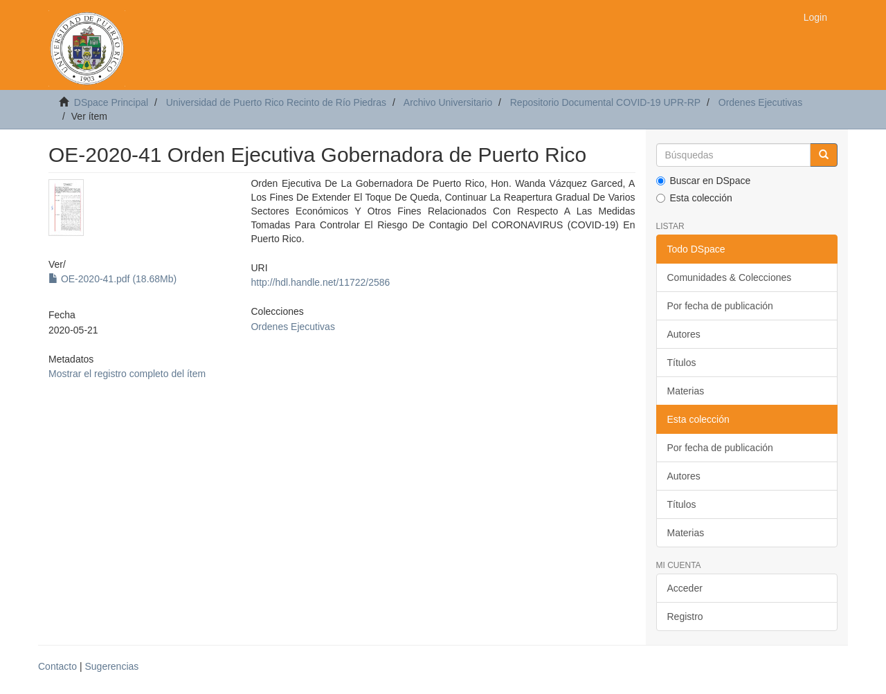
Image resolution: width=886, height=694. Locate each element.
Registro (685, 616)
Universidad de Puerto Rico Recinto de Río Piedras (276, 102)
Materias (686, 390)
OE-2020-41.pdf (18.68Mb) (112, 278)
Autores (683, 334)
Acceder (685, 588)
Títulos (681, 362)
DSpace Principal (111, 102)
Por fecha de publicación (720, 305)
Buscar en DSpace (703, 180)
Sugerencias (111, 666)
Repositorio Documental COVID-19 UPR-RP (605, 102)
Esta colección (694, 197)
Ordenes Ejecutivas (760, 102)
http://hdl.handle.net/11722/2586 (320, 282)
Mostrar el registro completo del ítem (127, 373)
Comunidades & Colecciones (729, 277)
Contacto (57, 666)
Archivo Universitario (448, 102)
